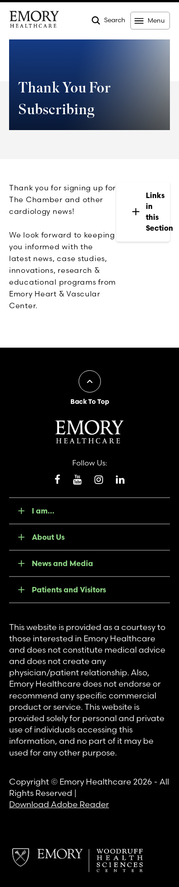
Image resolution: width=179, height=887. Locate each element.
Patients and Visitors (69, 589)
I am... (43, 510)
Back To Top (89, 401)
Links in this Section (150, 212)
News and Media (62, 563)
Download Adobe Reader (59, 804)
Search (114, 20)
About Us (48, 537)
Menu (156, 20)
